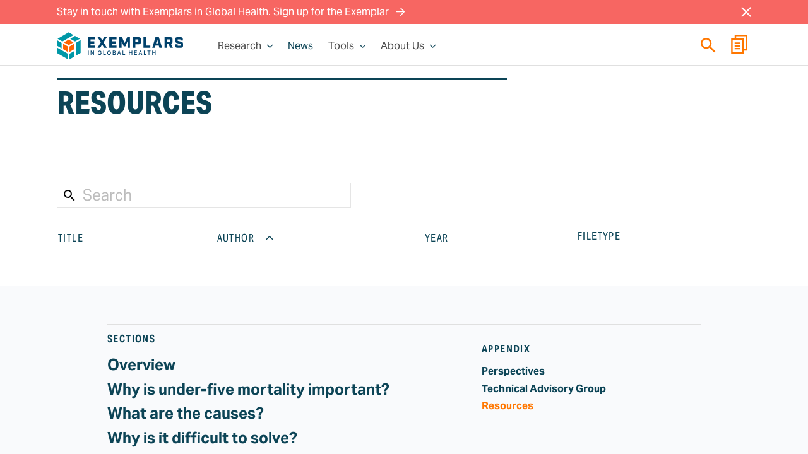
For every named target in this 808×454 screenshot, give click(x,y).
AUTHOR (246, 237)
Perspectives (513, 371)
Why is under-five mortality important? (248, 389)
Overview (141, 365)
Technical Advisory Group (544, 388)
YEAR (447, 237)
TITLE (81, 237)
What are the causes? (185, 413)
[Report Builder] (739, 46)
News (300, 46)
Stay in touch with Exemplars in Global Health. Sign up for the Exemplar (231, 11)
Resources (507, 405)
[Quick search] (708, 45)
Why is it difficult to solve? (202, 438)
